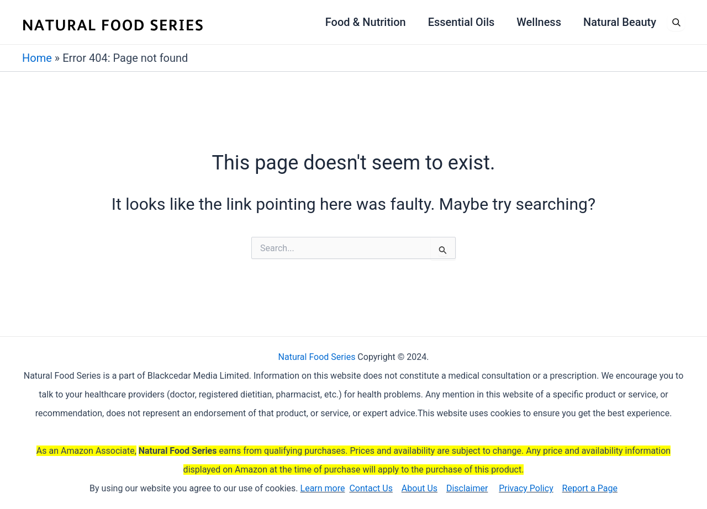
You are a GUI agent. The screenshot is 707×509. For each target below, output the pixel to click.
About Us (419, 488)
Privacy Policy (526, 488)
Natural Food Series (317, 357)
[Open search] (676, 22)
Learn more (322, 488)
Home (37, 58)
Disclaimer (467, 488)
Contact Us (371, 488)
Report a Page (590, 488)
